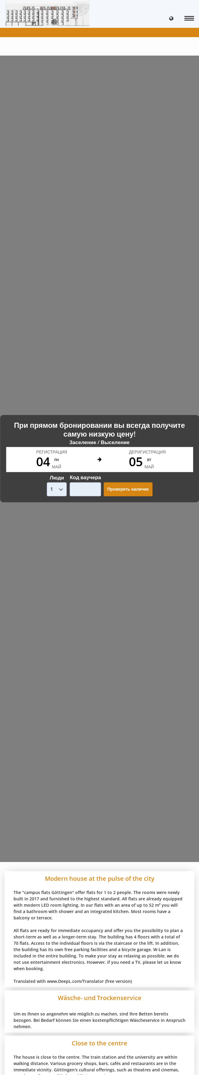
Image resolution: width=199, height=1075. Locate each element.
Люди (57, 477)
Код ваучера (85, 477)
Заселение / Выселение (99, 442)
